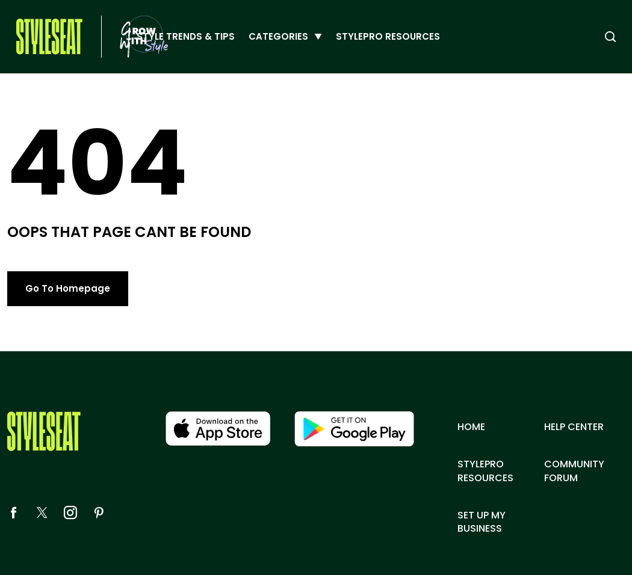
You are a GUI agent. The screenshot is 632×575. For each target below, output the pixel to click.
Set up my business (481, 522)
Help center (574, 427)
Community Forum (574, 471)
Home (471, 427)
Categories (278, 36)
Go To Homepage (67, 288)
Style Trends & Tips (186, 36)
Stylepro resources (485, 471)
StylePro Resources (388, 36)
